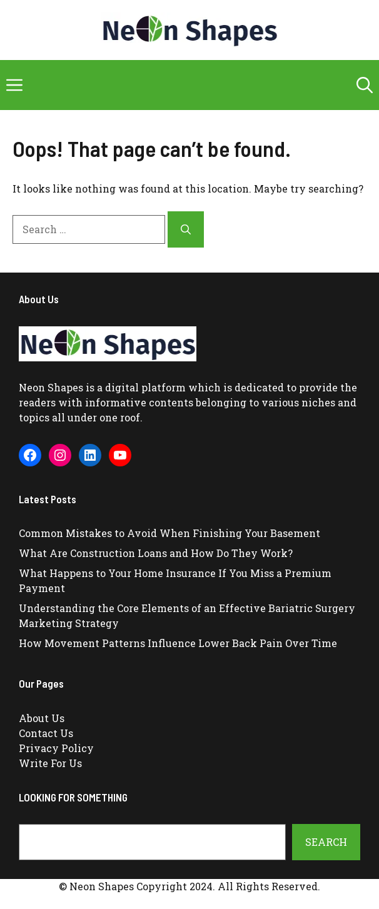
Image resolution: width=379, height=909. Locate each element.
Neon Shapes (51, 387)
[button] (364, 85)
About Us (41, 718)
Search (326, 841)
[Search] (186, 229)
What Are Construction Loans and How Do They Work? (156, 553)
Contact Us (46, 733)
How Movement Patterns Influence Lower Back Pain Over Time (178, 643)
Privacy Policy (56, 748)
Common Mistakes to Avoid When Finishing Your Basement (169, 533)
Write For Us (50, 763)
